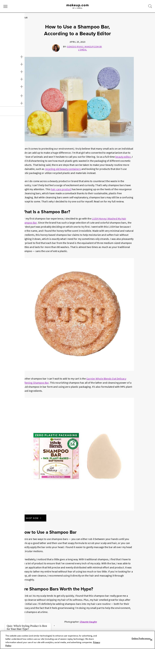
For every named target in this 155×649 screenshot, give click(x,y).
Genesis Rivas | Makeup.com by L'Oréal (84, 48)
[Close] (151, 640)
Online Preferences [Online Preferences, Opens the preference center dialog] (141, 638)
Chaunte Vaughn (88, 621)
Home (6, 17)
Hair (15, 17)
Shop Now (34, 518)
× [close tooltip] (54, 625)
